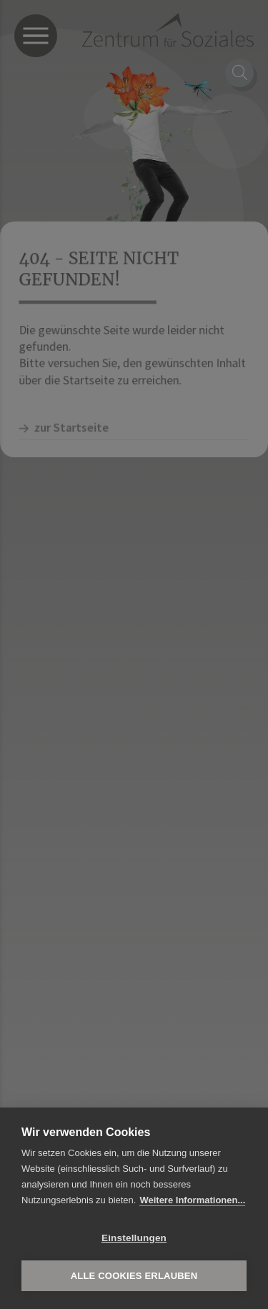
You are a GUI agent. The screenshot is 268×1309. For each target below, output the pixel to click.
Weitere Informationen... (192, 1200)
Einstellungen (134, 1238)
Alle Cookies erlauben (134, 1275)
